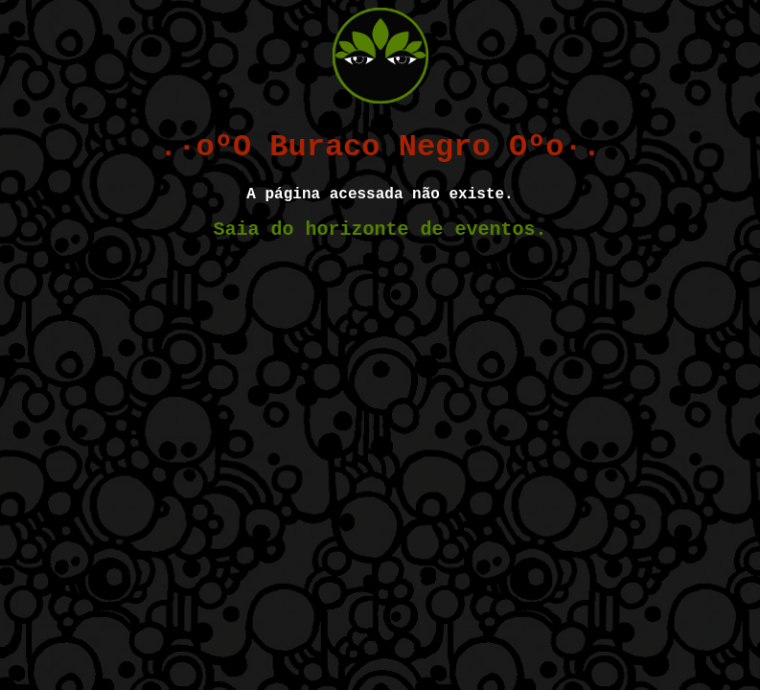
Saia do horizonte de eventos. (379, 229)
